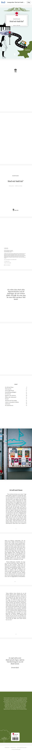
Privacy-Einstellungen (16, 749)
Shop (29, 2)
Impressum (7, 747)
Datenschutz (13, 747)
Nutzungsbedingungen (22, 747)
